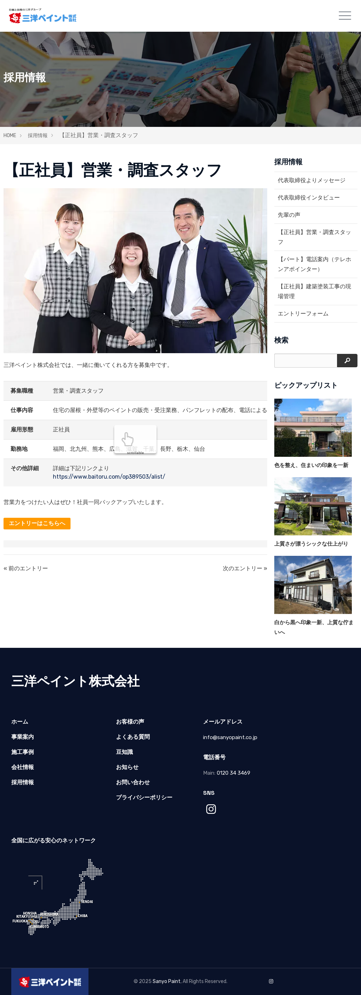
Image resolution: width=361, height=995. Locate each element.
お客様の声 (130, 721)
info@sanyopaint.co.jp (230, 737)
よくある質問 (133, 737)
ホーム (19, 721)
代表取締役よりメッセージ (311, 180)
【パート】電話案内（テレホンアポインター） (314, 264)
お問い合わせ (133, 782)
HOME (10, 136)
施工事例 (22, 752)
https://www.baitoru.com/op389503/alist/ (109, 476)
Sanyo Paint (166, 981)
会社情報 (22, 767)
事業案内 (22, 737)
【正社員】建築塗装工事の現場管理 (314, 291)
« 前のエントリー (26, 568)
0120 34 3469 (233, 773)
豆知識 (124, 752)
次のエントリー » (245, 568)
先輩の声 (289, 214)
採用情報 (38, 136)
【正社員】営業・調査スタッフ (314, 237)
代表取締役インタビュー (309, 197)
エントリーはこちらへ (37, 523)
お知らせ (127, 767)
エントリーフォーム (303, 313)
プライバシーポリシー (144, 797)
